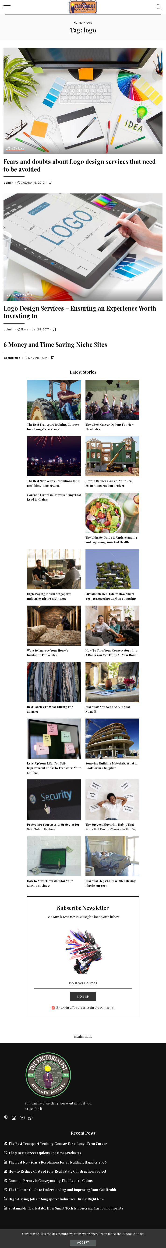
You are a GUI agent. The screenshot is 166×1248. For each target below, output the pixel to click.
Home (78, 23)
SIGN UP (83, 996)
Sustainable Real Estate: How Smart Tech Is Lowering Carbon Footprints (65, 1208)
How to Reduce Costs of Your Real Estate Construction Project (57, 1171)
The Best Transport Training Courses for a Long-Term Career (57, 1143)
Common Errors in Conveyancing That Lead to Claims (50, 1180)
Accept (83, 1242)
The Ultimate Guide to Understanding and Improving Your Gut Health (62, 1189)
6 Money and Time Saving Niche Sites (55, 344)
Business (15, 148)
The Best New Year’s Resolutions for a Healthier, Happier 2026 (57, 1162)
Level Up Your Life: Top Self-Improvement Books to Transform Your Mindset (54, 768)
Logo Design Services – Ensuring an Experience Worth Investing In (80, 312)
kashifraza (12, 358)
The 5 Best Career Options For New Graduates (44, 1152)
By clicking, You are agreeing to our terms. (85, 1007)
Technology (19, 295)
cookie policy (135, 1234)
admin (9, 182)
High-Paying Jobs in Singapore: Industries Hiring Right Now (56, 1199)
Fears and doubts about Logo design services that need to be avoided (80, 165)
